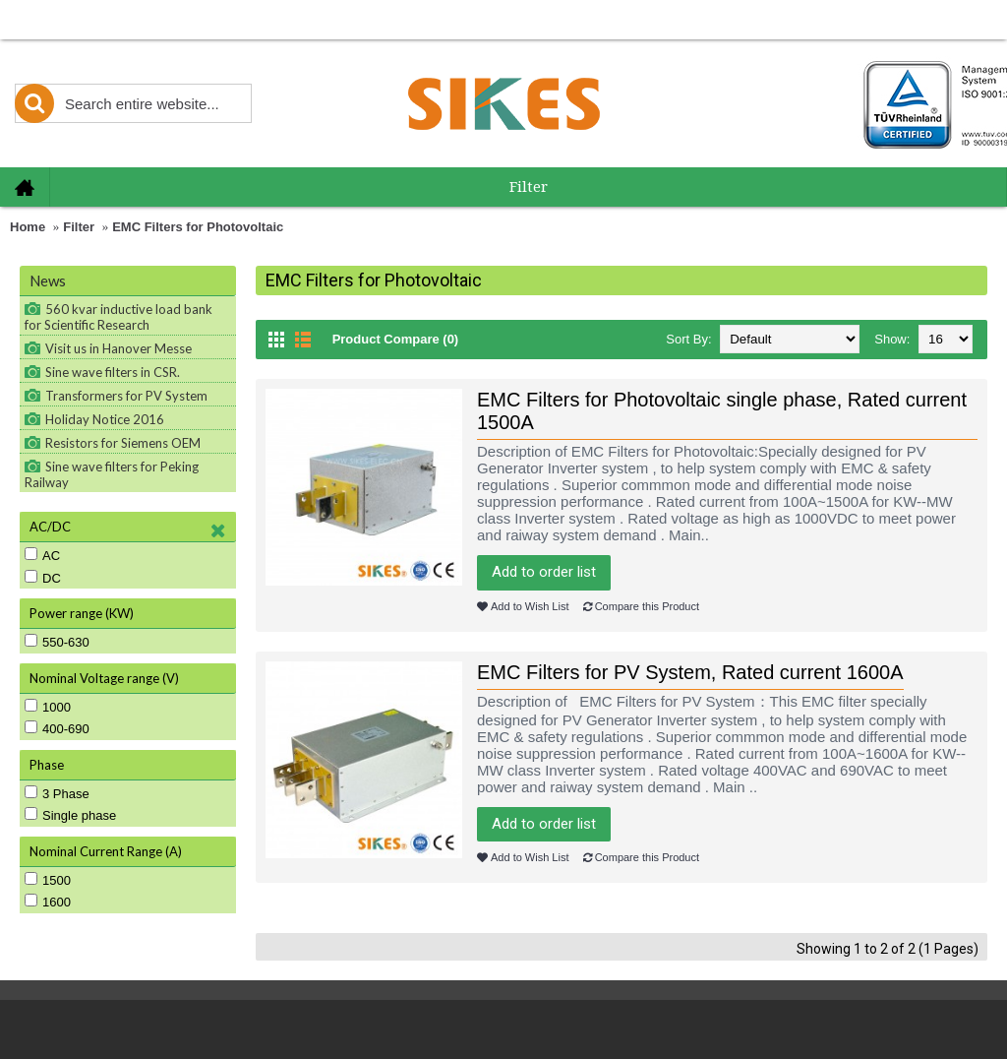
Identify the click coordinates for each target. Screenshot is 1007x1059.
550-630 (57, 642)
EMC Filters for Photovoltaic (197, 226)
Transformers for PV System (126, 396)
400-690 (57, 728)
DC (43, 578)
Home (27, 226)
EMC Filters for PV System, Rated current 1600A (690, 672)
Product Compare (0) (395, 339)
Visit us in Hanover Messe (118, 348)
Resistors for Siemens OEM (123, 443)
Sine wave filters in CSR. (112, 372)
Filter (78, 226)
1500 (48, 880)
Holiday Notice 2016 (104, 419)
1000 (48, 707)
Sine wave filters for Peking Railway (112, 474)
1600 (48, 901)
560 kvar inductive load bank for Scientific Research (118, 317)
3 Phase (57, 793)
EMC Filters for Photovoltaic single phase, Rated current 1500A (722, 411)
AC (42, 555)
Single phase (70, 815)
